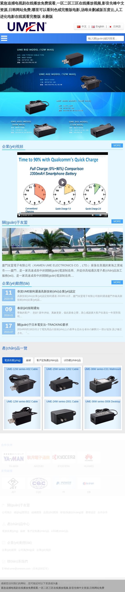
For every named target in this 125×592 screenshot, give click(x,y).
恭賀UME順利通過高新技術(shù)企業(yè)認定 (46, 291)
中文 (82, 26)
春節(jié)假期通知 (28, 308)
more (117, 145)
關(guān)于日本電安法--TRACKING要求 (42, 324)
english (97, 26)
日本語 (115, 26)
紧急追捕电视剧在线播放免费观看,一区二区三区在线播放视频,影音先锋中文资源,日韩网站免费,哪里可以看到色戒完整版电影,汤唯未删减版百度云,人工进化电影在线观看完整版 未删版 (62, 10)
